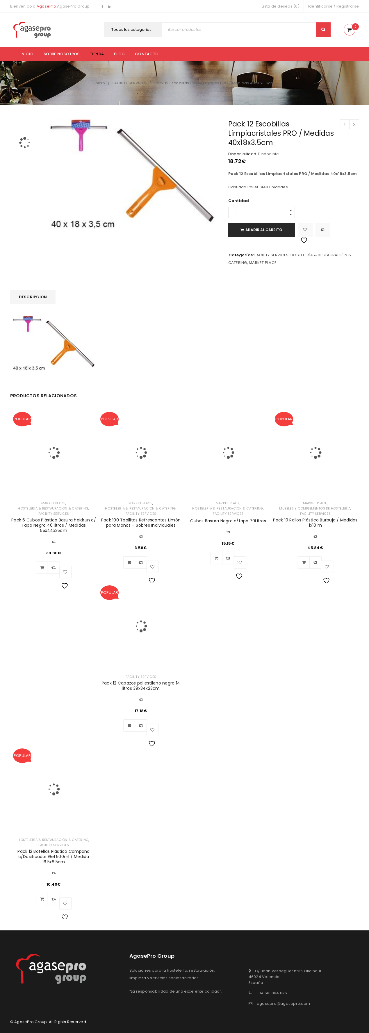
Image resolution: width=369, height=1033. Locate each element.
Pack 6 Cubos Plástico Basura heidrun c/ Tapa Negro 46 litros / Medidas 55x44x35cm (53, 525)
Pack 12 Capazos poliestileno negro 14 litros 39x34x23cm (141, 685)
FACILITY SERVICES (130, 83)
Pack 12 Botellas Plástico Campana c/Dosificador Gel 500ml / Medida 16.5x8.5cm (53, 856)
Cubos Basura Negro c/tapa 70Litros (228, 521)
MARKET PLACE (263, 262)
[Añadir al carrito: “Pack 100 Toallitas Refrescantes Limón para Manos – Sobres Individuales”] (129, 562)
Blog (119, 54)
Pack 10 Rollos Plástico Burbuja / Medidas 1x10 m (315, 522)
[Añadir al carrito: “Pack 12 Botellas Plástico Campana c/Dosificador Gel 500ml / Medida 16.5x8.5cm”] (42, 899)
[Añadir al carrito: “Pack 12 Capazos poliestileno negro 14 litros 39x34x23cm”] (129, 725)
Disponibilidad (242, 154)
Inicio (27, 54)
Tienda (97, 54)
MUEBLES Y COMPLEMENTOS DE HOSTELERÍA (314, 508)
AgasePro (46, 6)
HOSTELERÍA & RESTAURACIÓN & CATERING (53, 508)
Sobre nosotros (62, 54)
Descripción (33, 297)
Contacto (146, 54)
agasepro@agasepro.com (283, 1003)
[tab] (33, 297)
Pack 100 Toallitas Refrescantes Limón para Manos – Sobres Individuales (141, 522)
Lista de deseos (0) (281, 6)
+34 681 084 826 (271, 993)
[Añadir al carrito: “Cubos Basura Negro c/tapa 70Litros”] (216, 558)
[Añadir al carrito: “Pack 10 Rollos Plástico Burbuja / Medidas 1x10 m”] (304, 562)
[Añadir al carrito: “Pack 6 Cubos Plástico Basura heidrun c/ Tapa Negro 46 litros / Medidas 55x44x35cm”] (42, 567)
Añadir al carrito (264, 229)
